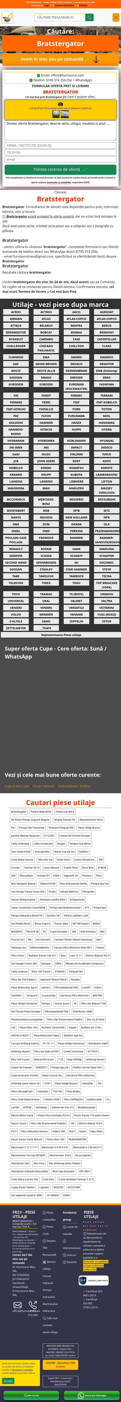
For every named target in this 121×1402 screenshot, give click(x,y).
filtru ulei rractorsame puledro (64, 1019)
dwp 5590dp (74, 1059)
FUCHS (46, 416)
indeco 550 (58, 1131)
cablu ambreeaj (20, 843)
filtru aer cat (45, 859)
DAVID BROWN (46, 364)
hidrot (97, 987)
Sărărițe (83, 5)
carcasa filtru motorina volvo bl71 (73, 947)
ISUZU (46, 454)
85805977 (41, 1067)
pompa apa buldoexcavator (65, 907)
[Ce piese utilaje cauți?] (60, 17)
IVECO (106, 454)
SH (76, 562)
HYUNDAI (107, 441)
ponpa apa (100, 907)
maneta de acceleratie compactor (84, 963)
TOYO (16, 594)
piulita (52, 891)
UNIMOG (106, 594)
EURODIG (46, 384)
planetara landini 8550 (52, 899)
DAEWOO (106, 357)
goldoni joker (94, 1099)
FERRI (46, 402)
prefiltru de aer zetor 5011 (88, 1067)
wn (30, 939)
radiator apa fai (73, 1035)
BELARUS (46, 325)
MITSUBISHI (106, 499)
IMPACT (76, 447)
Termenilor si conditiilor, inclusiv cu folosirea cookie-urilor (95, 1265)
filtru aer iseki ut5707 (46, 1051)
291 (100, 1083)
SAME (76, 549)
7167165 (57, 1091)
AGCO (76, 312)
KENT (76, 461)
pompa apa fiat (100, 883)
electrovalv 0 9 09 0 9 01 (55, 1147)
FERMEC (76, 395)
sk (75, 1003)
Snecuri (69, 1255)
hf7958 (27, 1107)
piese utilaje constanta (24, 1003)
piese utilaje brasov (89, 827)
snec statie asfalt (20, 851)
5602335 (58, 1187)
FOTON (107, 409)
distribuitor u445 (82, 1011)
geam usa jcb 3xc (52, 1075)
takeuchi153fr (48, 883)
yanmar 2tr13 (31, 867)
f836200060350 (77, 1139)
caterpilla (42, 1091)
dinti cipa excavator (63, 1171)
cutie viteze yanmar (22, 859)
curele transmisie (73, 1051)
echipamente (77, 899)
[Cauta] (89, 17)
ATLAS (46, 319)
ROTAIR (46, 549)
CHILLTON (76, 346)
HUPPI (76, 429)
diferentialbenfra (39, 947)
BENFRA (76, 325)
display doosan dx (64, 819)
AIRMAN (16, 319)
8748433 (59, 971)
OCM (46, 524)
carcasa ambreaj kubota (25, 1043)
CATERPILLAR (106, 339)
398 (100, 859)
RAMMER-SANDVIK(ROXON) (107, 540)
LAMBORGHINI (106, 475)
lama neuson (52, 867)
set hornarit (43, 939)
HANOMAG (107, 423)
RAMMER (76, 538)
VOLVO (16, 614)
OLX (107, 524)
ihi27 (72, 1131)
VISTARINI (106, 608)
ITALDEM (76, 454)
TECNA (106, 576)
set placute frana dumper (26, 1011)
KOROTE (106, 468)
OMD (46, 531)
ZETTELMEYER (16, 628)
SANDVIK (16, 556)
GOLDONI (16, 423)
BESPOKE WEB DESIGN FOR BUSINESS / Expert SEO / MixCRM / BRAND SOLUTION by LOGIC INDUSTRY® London (61, 1350)
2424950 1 (17, 995)
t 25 (61, 1059)
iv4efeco (84, 851)
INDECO (106, 447)
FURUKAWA (76, 416)
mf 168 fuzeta (80, 923)
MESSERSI (76, 499)
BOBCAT (46, 332)
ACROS (16, 312)
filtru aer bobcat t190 (93, 1003)
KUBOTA (76, 475)
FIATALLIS (46, 409)
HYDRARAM (16, 441)
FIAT (76, 402)
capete (73, 1027)
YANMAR (76, 614)
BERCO (106, 325)
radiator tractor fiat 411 (42, 955)
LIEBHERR (76, 481)
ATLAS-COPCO (76, 319)
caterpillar (87, 1083)
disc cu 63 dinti (95, 1019)
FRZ (16, 416)
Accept (8, 1381)
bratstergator (18, 811)
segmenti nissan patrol (53, 979)
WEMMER (46, 614)
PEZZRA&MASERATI (107, 531)
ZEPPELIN (76, 621)
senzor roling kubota (23, 899)
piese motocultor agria (24, 987)
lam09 (86, 987)
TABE (16, 576)
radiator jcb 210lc (91, 1027)
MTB (76, 510)
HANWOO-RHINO (15, 431)
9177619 (92, 1051)
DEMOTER (107, 364)
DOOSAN (16, 377)
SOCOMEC (106, 562)
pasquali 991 (76, 971)
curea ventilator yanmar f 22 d (76, 1179)
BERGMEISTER (16, 332)
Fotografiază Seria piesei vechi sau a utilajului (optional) (72, 110)
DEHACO (76, 364)
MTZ (107, 510)
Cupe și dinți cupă (17, 786)
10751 (47, 1083)
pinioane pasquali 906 (61, 827)
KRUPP (46, 475)
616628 (102, 867)
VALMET (76, 601)
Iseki (15, 454)
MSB (46, 510)
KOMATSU (76, 468)
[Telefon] (60, 152)
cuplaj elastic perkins (23, 1187)
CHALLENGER (16, 346)
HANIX (76, 423)
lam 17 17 (76, 955)
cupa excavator (58, 931)
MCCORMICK (16, 499)
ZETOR (106, 621)
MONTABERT (16, 510)
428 (13, 875)
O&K (16, 524)
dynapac (46, 963)
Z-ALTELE (16, 621)
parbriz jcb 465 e (65, 811)
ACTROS (46, 312)
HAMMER (46, 423)
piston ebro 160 (28, 1027)
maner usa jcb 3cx (64, 851)
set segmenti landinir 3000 (26, 1195)
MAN (46, 488)
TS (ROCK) (76, 594)
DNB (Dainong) (106, 371)
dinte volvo (63, 859)
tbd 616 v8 (32, 931)
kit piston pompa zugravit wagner (30, 819)
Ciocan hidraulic (44, 786)
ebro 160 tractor (41, 971)
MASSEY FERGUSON (107, 490)
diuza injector (83, 1155)
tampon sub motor (80, 843)
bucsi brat (88, 867)
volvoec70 (43, 875)
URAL (46, 601)
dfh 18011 (85, 1171)
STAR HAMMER (76, 569)
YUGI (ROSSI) (106, 614)
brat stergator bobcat (23, 883)
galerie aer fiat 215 (63, 1107)
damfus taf (53, 915)
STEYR (106, 569)
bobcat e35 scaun (44, 1059)
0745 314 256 (33, 1309)
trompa (45, 1003)
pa (108, 1099)
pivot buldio (73, 1091)
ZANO (46, 621)
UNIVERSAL (16, 601)
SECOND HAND (16, 562)
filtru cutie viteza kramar (25, 1099)
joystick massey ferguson (25, 835)
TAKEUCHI (46, 576)
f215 (14, 1131)
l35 (13, 1027)
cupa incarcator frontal (24, 1075)
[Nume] (60, 145)
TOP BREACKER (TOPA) (106, 585)
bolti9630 (16, 931)
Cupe (47, 5)
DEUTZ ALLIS (46, 371)
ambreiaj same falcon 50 (25, 1083)
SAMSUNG (106, 549)
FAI (16, 395)
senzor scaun (62, 1003)
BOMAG (76, 332)
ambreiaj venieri (20, 1051)
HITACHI (46, 429)
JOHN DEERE (46, 461)
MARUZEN (76, 488)
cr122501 (49, 835)
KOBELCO (16, 468)
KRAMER (16, 475)
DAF (16, 364)
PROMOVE (46, 538)
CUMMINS (16, 357)
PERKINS (76, 531)
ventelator (41, 1107)
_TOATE (46, 628)
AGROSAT (106, 312)
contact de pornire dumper (74, 835)
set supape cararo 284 (24, 963)
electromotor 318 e (60, 1155)
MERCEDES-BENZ (46, 501)
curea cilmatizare (84, 859)
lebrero (45, 987)
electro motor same (22, 1115)
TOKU (76, 583)
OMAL (16, 531)
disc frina (38, 1163)
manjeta (75, 979)
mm (102, 931)
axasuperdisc (42, 851)
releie (96, 923)
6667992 (97, 995)
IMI (46, 447)
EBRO (107, 377)
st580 (56, 875)
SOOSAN (16, 569)
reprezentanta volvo (91, 819)
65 (44, 931)
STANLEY (46, 569)
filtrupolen (88, 891)
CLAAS (106, 346)
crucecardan (49, 995)
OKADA (76, 524)
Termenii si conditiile (22, 1369)
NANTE (16, 517)
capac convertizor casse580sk (28, 907)
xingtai (61, 843)
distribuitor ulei (20, 1163)
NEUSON (46, 517)
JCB (16, 461)
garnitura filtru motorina (74, 995)
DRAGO (46, 377)
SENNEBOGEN (46, 562)
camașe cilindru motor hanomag (73, 939)
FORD (76, 409)
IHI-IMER (15, 447)
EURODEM (16, 384)
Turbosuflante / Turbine (74, 786)
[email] (60, 159)
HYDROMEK (46, 441)
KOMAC (46, 468)
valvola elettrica (69, 891)
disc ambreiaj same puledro (64, 1163)
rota (63, 955)
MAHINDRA (16, 488)
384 (74, 931)
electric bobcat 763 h (98, 955)
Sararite (69, 1262)
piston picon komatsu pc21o (53, 1115)
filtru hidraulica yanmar (34, 1131)
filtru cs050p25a (73, 1099)
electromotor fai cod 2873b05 (28, 1155)
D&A (46, 357)
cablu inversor (19, 971)
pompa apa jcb (60, 1067)
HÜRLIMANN (76, 441)
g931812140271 (20, 1035)
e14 (87, 907)
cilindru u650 (52, 1099)
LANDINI (16, 481)
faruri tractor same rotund (26, 1139)
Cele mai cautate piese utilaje (50, 1325)
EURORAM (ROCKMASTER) (76, 386)
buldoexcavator (86, 1107)
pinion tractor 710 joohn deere (91, 1115)
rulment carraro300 (53, 1027)
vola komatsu (88, 931)
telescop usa (18, 947)
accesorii (32, 995)
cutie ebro (48, 1179)
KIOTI (107, 461)
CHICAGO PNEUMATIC (46, 348)
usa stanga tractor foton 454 (27, 891)
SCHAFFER (106, 556)
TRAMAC (46, 594)
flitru (99, 875)
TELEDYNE (16, 583)
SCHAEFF (76, 556)
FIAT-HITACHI (16, 409)
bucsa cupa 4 (42, 923)
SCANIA (46, 556)
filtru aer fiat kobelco (23, 979)
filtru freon (17, 955)
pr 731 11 (48, 1043)
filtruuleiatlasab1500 (66, 987)
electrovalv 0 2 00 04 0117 (87, 1147)
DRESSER (76, 377)
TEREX (46, 583)
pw (13, 827)
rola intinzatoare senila (73, 883)
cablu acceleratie (43, 843)
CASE (76, 339)
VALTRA (106, 601)
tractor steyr (61, 923)
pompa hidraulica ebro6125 (27, 915)
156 (72, 1123)
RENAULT (16, 549)
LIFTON (106, 481)
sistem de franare (21, 1067)
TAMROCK (76, 576)
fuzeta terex (71, 867)
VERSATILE (76, 608)
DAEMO (76, 357)
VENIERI (16, 608)
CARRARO (46, 339)
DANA (66, 1195)
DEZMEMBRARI (76, 371)
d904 (58, 963)
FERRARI (107, 395)
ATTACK (16, 325)
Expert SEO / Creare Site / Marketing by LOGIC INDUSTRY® (60, 1381)
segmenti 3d (71, 875)
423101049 (73, 1187)
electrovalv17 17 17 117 (24, 1147)
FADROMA (106, 384)
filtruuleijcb (26, 875)
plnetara (87, 875)
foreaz (100, 947)
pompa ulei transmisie (32, 827)
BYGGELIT (16, 339)
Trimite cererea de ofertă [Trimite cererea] (60, 170)
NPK (107, 517)
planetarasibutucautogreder (27, 1019)
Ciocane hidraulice (64, 5)
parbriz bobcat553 (41, 811)
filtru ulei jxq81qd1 (22, 1091)
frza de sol (17, 939)
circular (15, 867)
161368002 (52, 1195)
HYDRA (107, 429)
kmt (98, 939)
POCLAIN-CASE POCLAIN (16, 540)
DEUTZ (16, 371)
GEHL (106, 416)
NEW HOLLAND (76, 517)
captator (44, 1187)
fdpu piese (96, 1131)
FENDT (46, 395)
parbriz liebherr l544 (76, 915)
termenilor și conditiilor (59, 182)
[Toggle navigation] (116, 17)
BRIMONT (107, 332)
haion (82, 1131)
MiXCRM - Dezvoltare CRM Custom (60, 1364)
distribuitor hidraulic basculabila (29, 1171)
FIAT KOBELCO (106, 402)
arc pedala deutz (20, 923)
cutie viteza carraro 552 (24, 1179)
